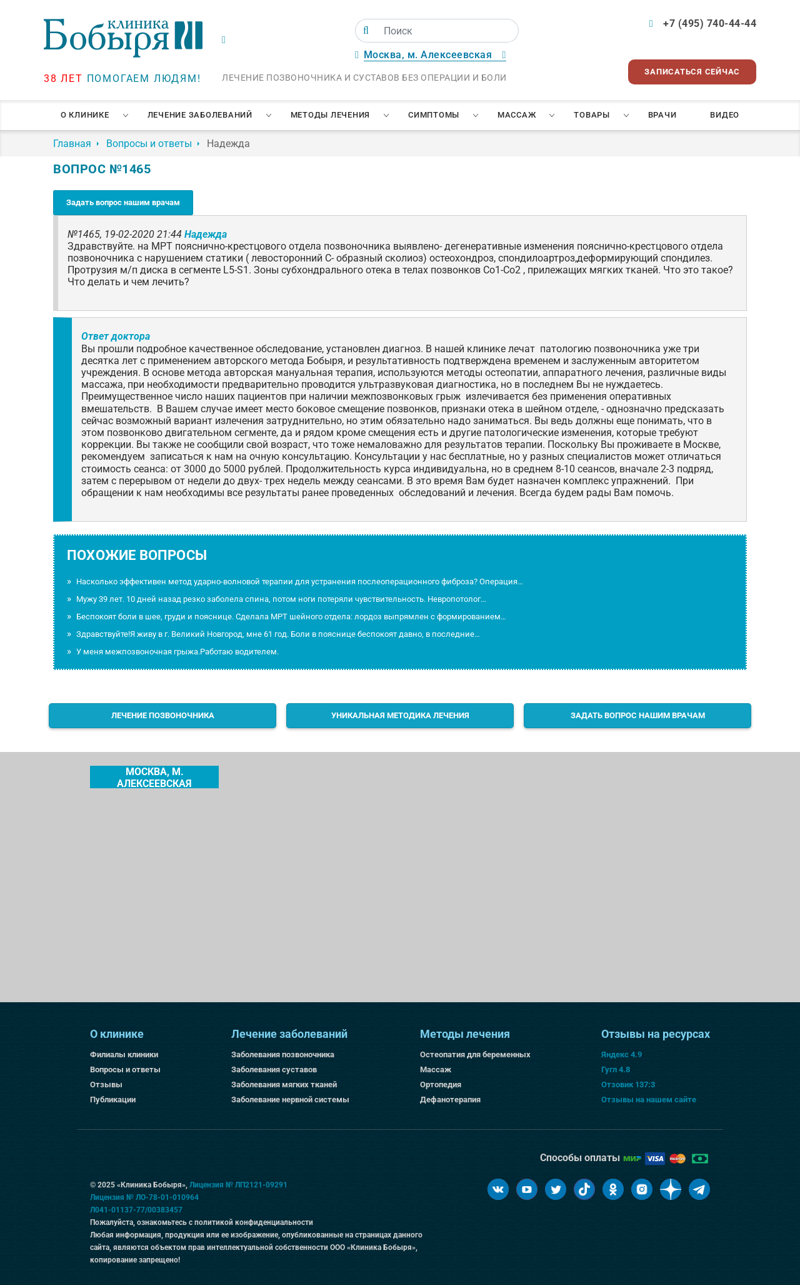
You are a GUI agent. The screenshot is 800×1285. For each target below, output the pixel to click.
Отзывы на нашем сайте (648, 1099)
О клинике (85, 114)
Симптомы (433, 114)
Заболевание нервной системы (290, 1099)
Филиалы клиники (124, 1054)
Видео (724, 114)
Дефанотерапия (450, 1099)
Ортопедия (440, 1084)
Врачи (662, 114)
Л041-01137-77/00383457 (136, 1210)
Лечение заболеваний (200, 114)
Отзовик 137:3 (628, 1084)
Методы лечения (331, 114)
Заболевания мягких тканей (284, 1084)
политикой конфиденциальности (253, 1222)
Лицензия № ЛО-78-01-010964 (144, 1197)
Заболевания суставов (274, 1069)
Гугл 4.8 (615, 1069)
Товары (592, 114)
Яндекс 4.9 (621, 1054)
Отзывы (106, 1084)
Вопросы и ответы (125, 1069)
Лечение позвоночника (162, 715)
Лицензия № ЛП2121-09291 (238, 1185)
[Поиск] (366, 30)
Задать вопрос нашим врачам (123, 202)
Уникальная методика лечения (400, 715)
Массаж (517, 114)
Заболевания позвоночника (282, 1054)
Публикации (113, 1099)
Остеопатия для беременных (475, 1054)
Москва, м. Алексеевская (154, 777)
